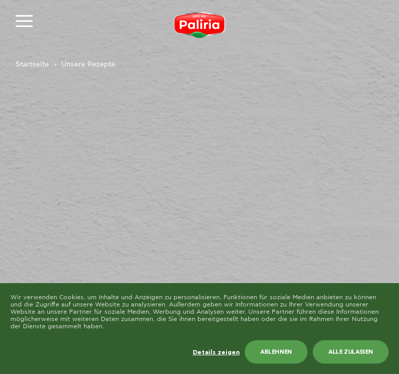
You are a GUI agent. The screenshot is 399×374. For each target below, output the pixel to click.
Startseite (32, 64)
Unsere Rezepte (88, 64)
